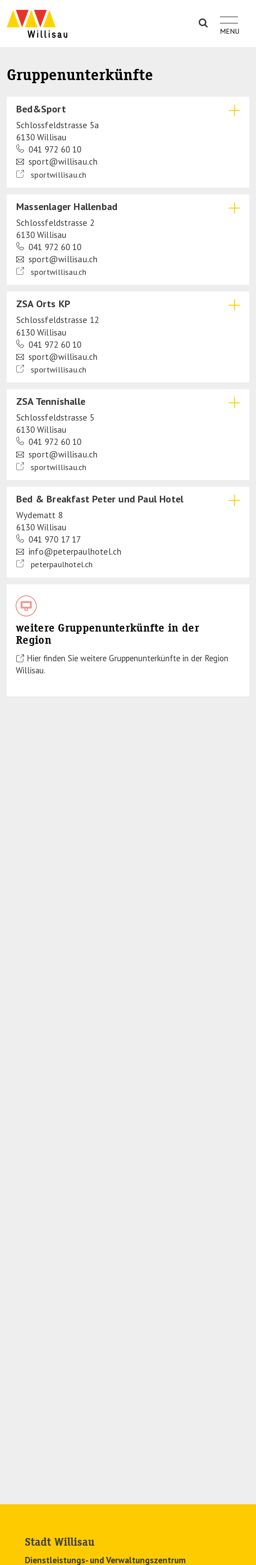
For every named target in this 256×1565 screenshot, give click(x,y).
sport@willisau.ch (57, 162)
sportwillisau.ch (51, 174)
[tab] (128, 142)
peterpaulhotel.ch (54, 564)
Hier (35, 658)
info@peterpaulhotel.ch (68, 552)
